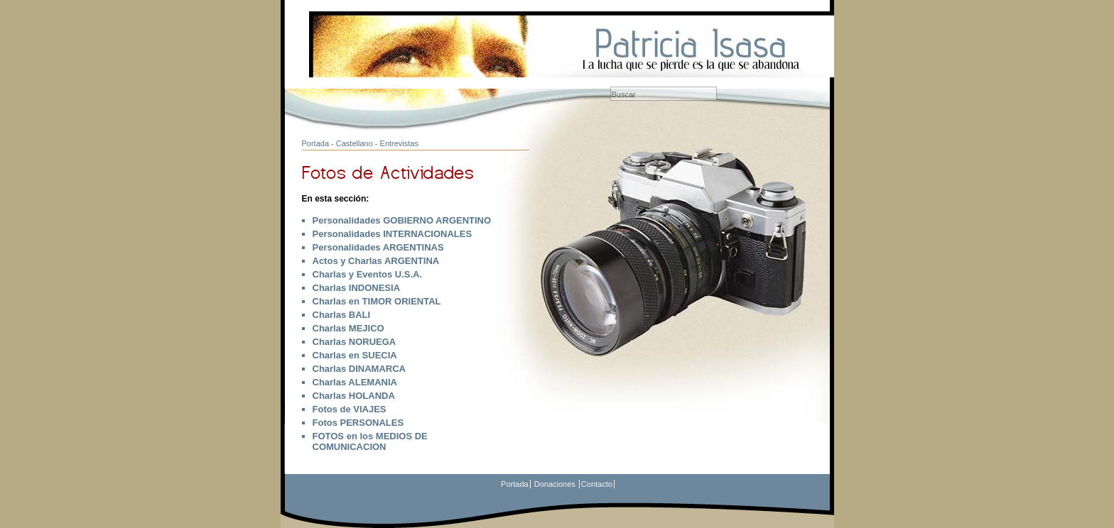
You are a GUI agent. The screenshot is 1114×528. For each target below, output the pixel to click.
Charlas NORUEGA (354, 341)
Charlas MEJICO (348, 328)
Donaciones (554, 484)
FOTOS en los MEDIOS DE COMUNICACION (370, 441)
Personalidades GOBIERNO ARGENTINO (402, 220)
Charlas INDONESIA (357, 287)
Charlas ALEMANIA (355, 382)
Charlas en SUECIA (355, 355)
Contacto (596, 484)
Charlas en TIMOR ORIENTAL (377, 301)
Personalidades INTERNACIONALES (392, 234)
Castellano (354, 143)
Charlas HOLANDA (354, 395)
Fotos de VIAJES (349, 409)
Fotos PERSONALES (358, 422)
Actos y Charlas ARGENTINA (376, 260)
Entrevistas (399, 143)
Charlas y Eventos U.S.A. (368, 274)
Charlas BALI (342, 314)
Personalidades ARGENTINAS (378, 247)
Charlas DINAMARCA (359, 368)
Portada (316, 143)
